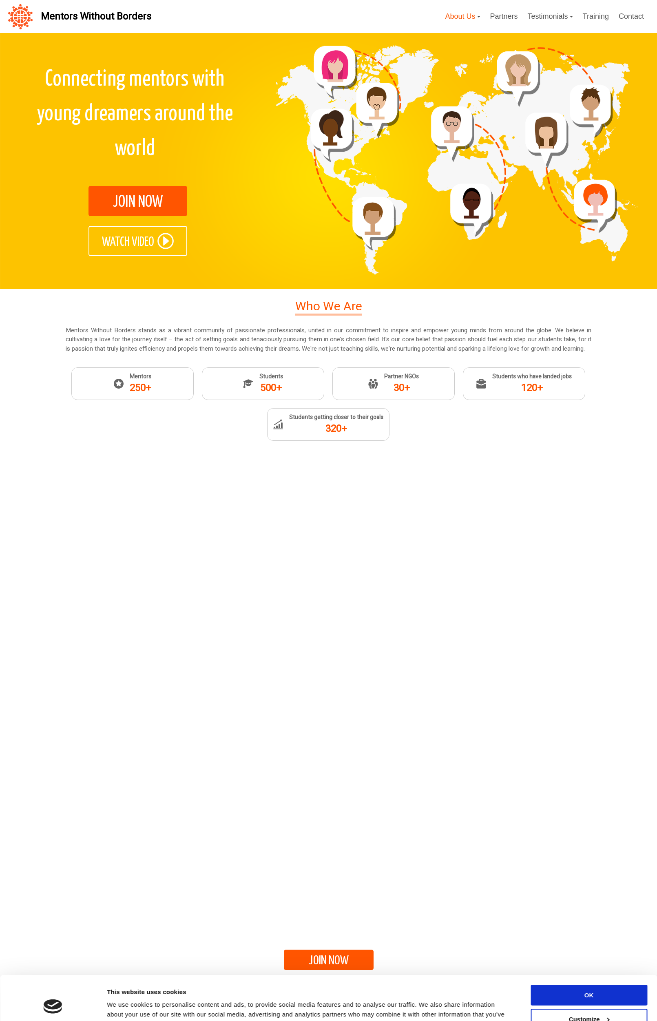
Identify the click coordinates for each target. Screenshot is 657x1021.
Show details (126, 1004)
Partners (504, 16)
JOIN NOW (138, 202)
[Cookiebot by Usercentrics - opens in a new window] (52, 1005)
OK (589, 953)
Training (596, 16)
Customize (589, 977)
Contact (631, 16)
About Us (462, 16)
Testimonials (550, 16)
